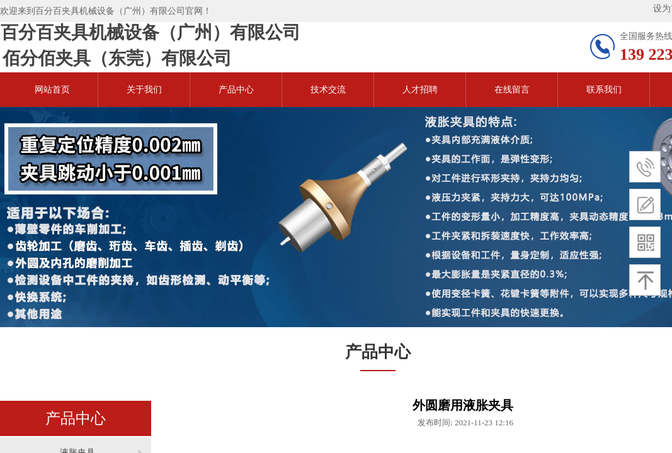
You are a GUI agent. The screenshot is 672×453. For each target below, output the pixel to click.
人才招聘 (420, 89)
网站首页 (52, 89)
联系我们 (604, 89)
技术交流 (328, 89)
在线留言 (512, 89)
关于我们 (144, 89)
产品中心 (236, 89)
